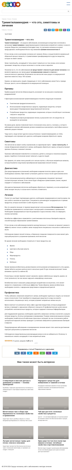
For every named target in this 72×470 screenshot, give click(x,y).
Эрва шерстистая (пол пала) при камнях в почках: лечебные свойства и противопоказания (52, 443)
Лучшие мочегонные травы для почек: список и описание (16, 442)
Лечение (9, 30)
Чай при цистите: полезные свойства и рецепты (50, 413)
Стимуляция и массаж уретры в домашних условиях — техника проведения (17, 383)
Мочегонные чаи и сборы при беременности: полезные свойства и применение (18, 414)
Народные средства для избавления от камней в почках (51, 382)
